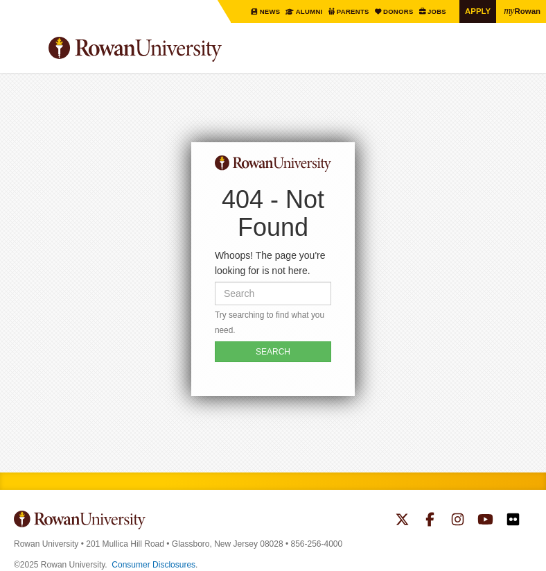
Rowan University (170, 49)
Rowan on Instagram (457, 521)
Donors (396, 11)
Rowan (521, 10)
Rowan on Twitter (402, 521)
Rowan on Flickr (513, 521)
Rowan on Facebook (430, 521)
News (266, 11)
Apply (477, 10)
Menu (25, 51)
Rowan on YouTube (485, 521)
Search (522, 55)
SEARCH (273, 352)
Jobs (435, 11)
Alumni (305, 11)
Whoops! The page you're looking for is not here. (270, 263)
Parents (350, 11)
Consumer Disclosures (153, 565)
